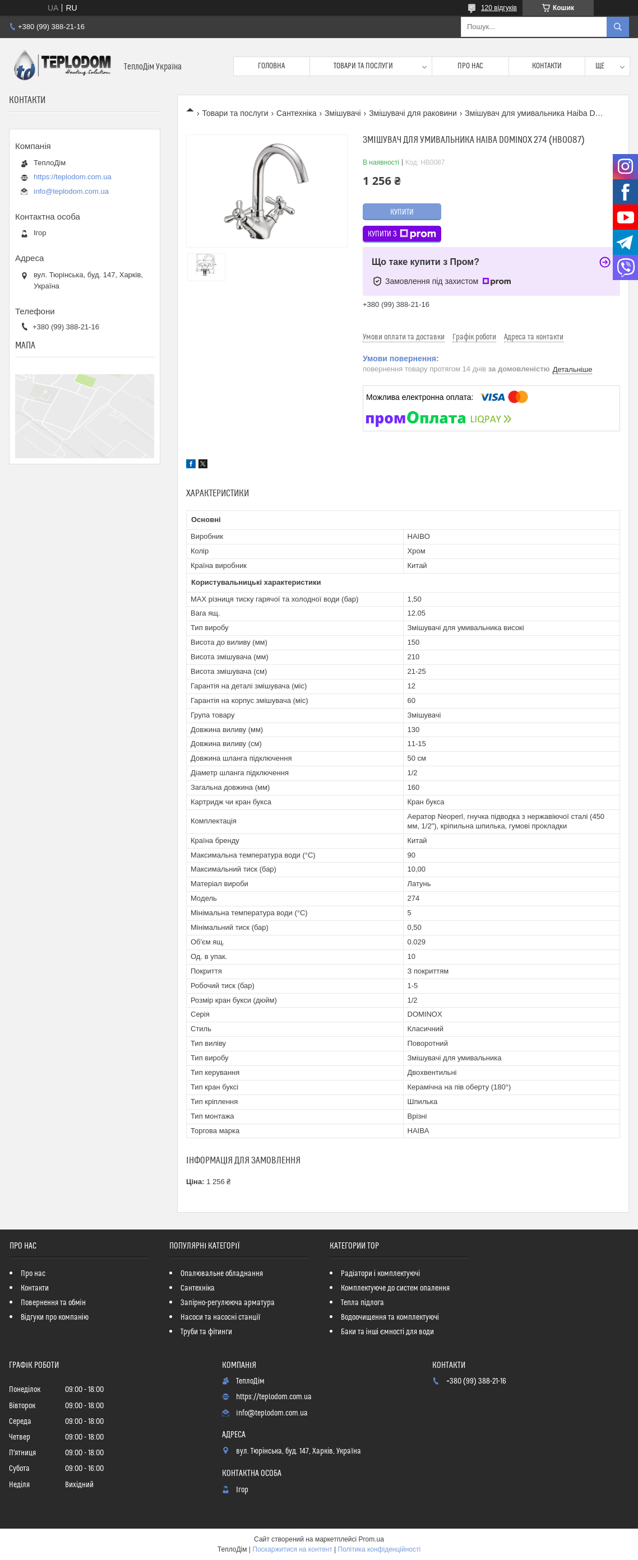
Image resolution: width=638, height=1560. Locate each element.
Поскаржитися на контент (292, 1549)
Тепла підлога (362, 1302)
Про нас (470, 66)
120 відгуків (499, 8)
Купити (402, 212)
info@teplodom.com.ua (71, 191)
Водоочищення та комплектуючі (390, 1317)
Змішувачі (343, 113)
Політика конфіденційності (379, 1549)
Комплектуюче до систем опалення (395, 1288)
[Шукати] (618, 27)
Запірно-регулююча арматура (228, 1302)
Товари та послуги (363, 66)
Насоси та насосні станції (220, 1317)
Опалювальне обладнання (222, 1273)
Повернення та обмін (53, 1302)
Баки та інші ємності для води (387, 1332)
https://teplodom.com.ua (73, 177)
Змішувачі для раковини (413, 113)
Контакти (547, 66)
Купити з (402, 234)
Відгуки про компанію (55, 1317)
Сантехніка (296, 113)
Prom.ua (371, 1539)
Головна (271, 66)
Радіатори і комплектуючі (380, 1273)
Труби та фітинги (206, 1332)
